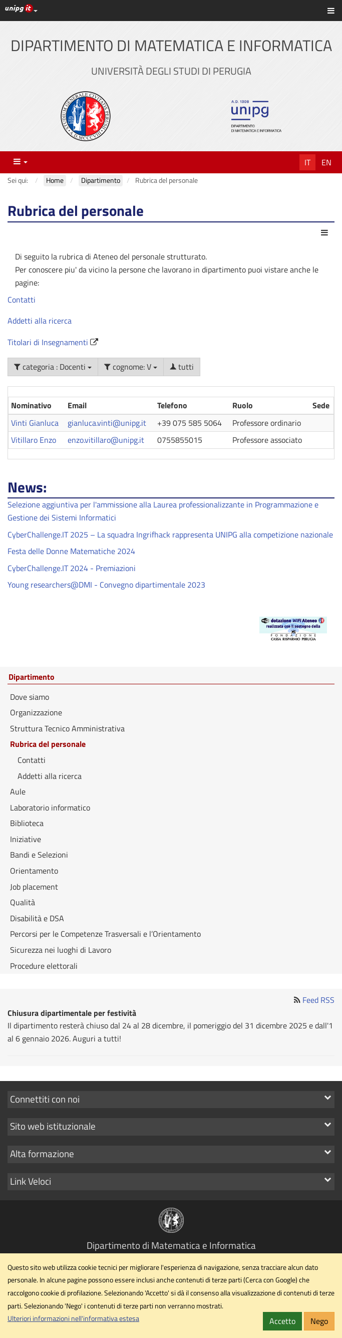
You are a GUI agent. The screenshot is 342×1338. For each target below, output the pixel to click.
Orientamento (34, 871)
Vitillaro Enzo (33, 440)
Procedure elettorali (44, 966)
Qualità (22, 902)
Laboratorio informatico (50, 807)
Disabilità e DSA (37, 918)
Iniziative (25, 839)
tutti (182, 367)
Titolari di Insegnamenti (49, 342)
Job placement (34, 887)
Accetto (282, 1321)
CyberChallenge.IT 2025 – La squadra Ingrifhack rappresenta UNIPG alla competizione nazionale (170, 534)
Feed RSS (318, 1000)
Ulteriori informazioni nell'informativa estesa (73, 1318)
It (307, 162)
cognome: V (130, 367)
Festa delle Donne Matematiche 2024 (71, 551)
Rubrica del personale (48, 744)
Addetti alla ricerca (40, 321)
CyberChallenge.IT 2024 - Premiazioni (72, 568)
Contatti (22, 300)
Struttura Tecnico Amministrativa (67, 728)
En (326, 162)
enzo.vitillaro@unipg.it (106, 440)
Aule (18, 791)
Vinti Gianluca (35, 423)
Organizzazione (36, 712)
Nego (319, 1321)
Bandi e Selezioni (39, 855)
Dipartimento (32, 677)
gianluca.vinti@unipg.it (107, 423)
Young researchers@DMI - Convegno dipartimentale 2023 (106, 585)
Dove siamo (29, 697)
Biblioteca (27, 823)
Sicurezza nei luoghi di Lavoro (60, 950)
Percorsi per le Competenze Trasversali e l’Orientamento (105, 934)
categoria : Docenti (53, 367)
